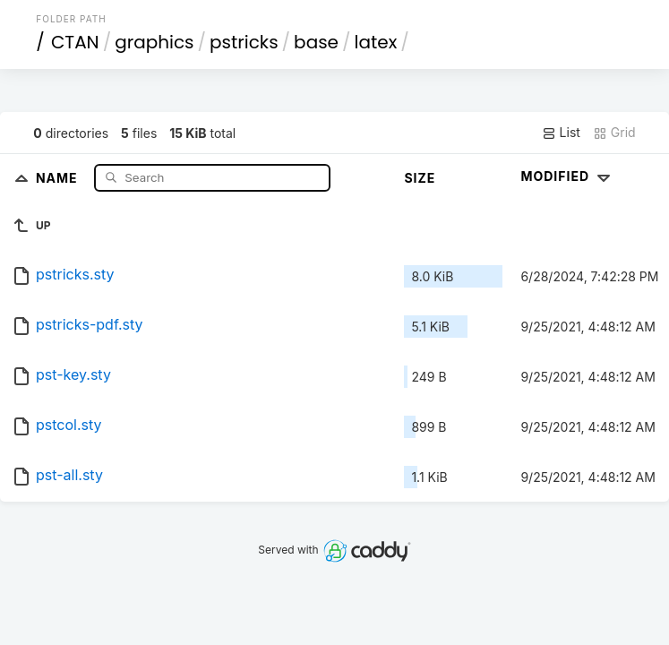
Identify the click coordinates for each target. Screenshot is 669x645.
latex (376, 42)
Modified (567, 176)
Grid (614, 133)
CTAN (75, 42)
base (316, 42)
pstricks (244, 42)
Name (58, 177)
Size (419, 177)
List (561, 133)
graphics (154, 42)
